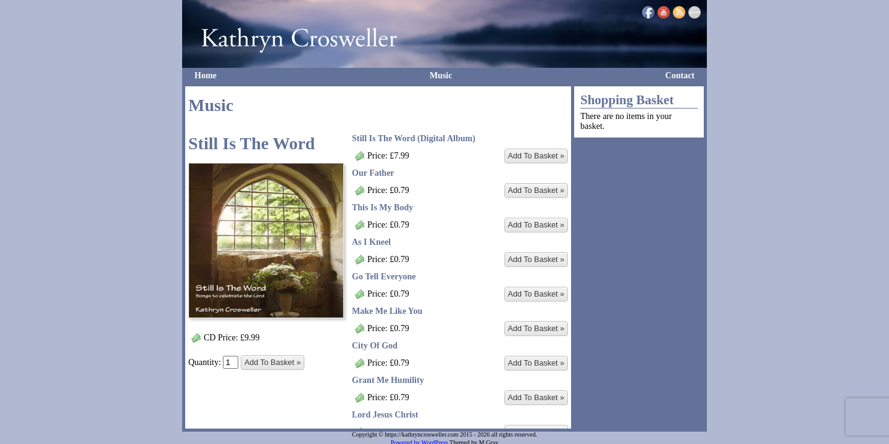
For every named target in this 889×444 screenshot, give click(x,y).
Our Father (373, 173)
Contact (680, 75)
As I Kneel (371, 242)
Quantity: (213, 362)
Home (205, 75)
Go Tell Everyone (383, 276)
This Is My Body (382, 207)
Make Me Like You (387, 311)
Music (441, 75)
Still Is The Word (251, 143)
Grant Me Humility (388, 380)
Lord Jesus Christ (385, 414)
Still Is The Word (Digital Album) (413, 138)
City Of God (375, 345)
